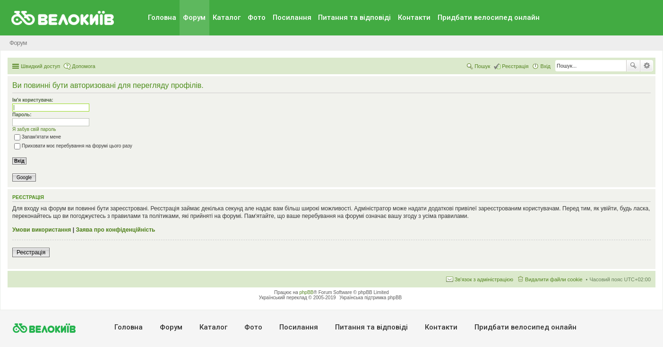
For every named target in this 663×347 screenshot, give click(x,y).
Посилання (292, 17)
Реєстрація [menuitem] (515, 66)
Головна (162, 17)
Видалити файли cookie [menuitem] (554, 279)
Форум (194, 17)
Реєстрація (31, 252)
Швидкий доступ (40, 66)
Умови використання (41, 229)
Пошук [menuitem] (482, 66)
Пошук (633, 65)
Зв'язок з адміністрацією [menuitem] (484, 279)
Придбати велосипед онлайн (489, 17)
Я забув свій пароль (34, 129)
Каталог (227, 17)
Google (24, 177)
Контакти (414, 17)
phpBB (307, 292)
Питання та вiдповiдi (354, 17)
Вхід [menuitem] (545, 66)
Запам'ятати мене (37, 136)
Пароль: (22, 114)
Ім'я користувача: (32, 100)
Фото (257, 17)
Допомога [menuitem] (83, 66)
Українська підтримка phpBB (370, 297)
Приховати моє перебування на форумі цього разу (73, 145)
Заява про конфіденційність (115, 229)
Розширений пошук (646, 65)
